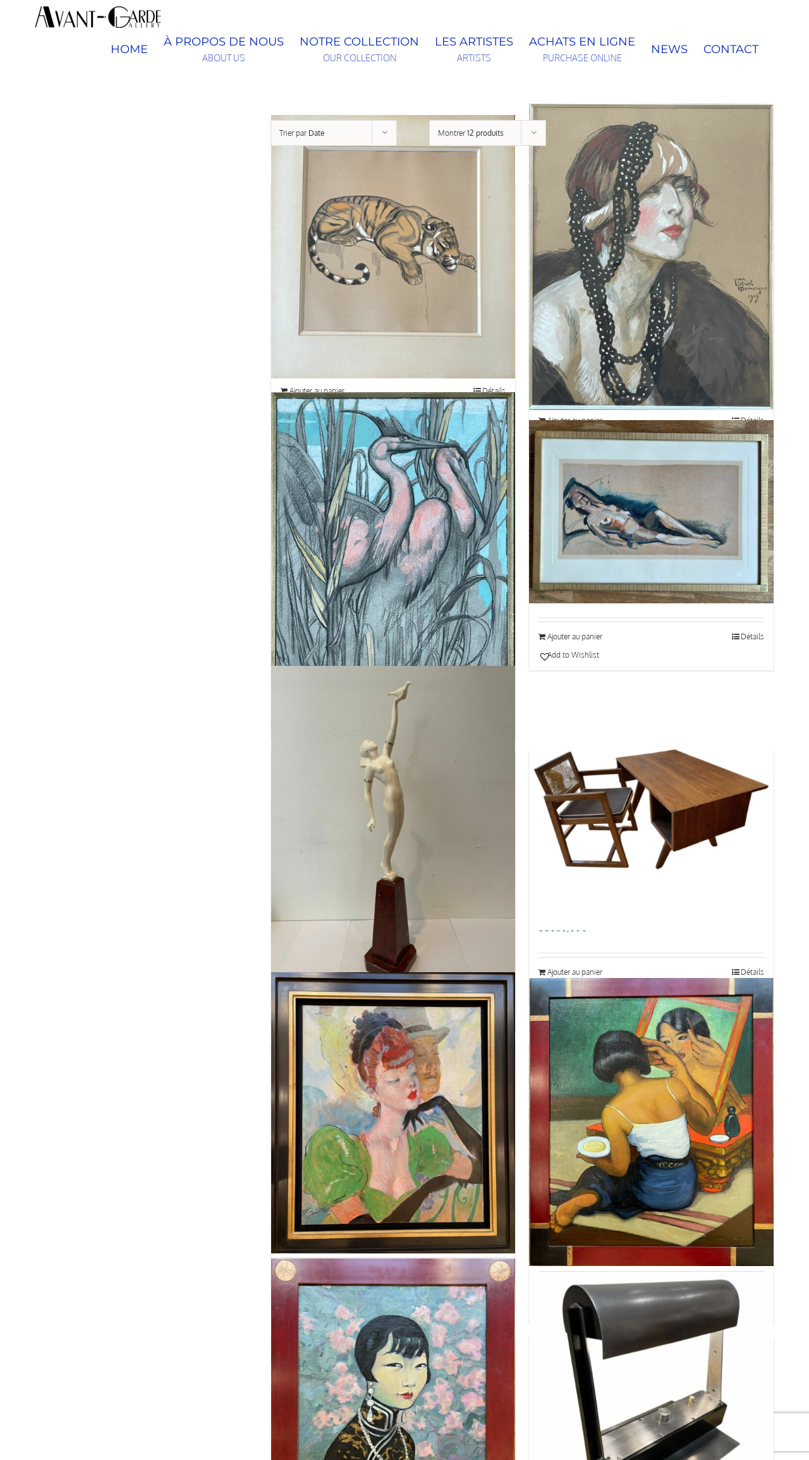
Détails (752, 636)
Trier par (302, 133)
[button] (593, 655)
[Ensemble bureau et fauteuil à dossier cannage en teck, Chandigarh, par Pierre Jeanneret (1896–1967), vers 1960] (651, 809)
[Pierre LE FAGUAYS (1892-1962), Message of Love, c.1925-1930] (393, 828)
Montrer (471, 133)
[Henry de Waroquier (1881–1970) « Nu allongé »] (651, 511)
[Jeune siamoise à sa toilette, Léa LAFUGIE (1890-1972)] (651, 1121)
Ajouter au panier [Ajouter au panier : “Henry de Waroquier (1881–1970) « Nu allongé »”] (574, 636)
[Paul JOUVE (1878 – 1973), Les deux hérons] (393, 545)
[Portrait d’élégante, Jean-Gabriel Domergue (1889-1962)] (651, 256)
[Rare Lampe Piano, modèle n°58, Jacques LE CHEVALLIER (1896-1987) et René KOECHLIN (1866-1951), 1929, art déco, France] (651, 1395)
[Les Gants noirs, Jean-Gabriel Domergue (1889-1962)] (393, 1113)
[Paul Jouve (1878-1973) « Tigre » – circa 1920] (393, 246)
